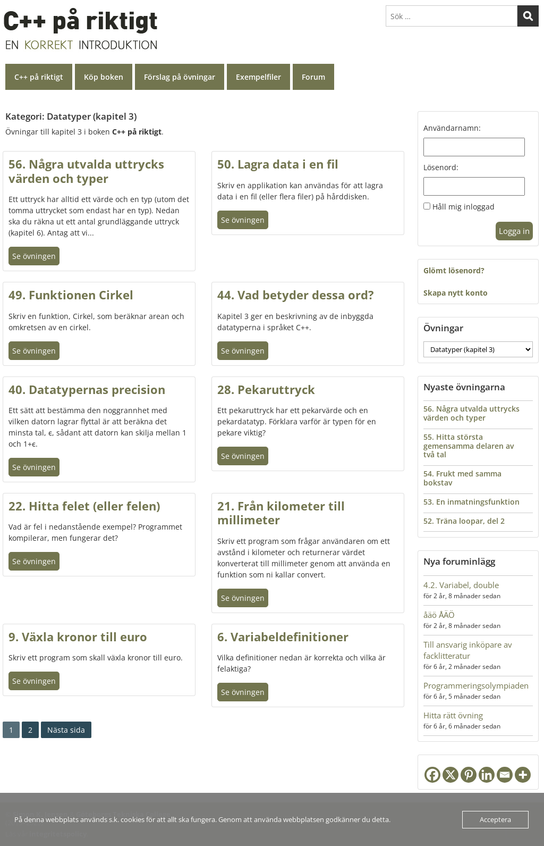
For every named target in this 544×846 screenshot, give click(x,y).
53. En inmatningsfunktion (471, 502)
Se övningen (34, 256)
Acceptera (495, 819)
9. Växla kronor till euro (77, 636)
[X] (450, 775)
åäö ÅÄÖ (439, 614)
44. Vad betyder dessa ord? (295, 295)
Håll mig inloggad (463, 207)
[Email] (505, 775)
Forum (313, 77)
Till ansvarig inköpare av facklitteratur (467, 650)
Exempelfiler (258, 77)
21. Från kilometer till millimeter (281, 512)
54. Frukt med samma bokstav (462, 478)
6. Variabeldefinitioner (282, 636)
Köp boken (103, 77)
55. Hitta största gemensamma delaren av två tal (468, 446)
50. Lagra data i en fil (277, 164)
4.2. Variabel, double (461, 585)
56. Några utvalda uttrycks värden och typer (86, 171)
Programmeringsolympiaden (476, 685)
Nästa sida (66, 730)
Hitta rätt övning (453, 715)
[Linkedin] (487, 775)
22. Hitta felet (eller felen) (84, 506)
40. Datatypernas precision (86, 389)
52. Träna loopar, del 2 (464, 521)
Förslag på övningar (179, 77)
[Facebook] (432, 775)
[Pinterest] (469, 775)
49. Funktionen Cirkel (70, 295)
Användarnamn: (452, 128)
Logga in (514, 230)
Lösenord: (440, 167)
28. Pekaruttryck (266, 389)
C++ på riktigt (38, 77)
